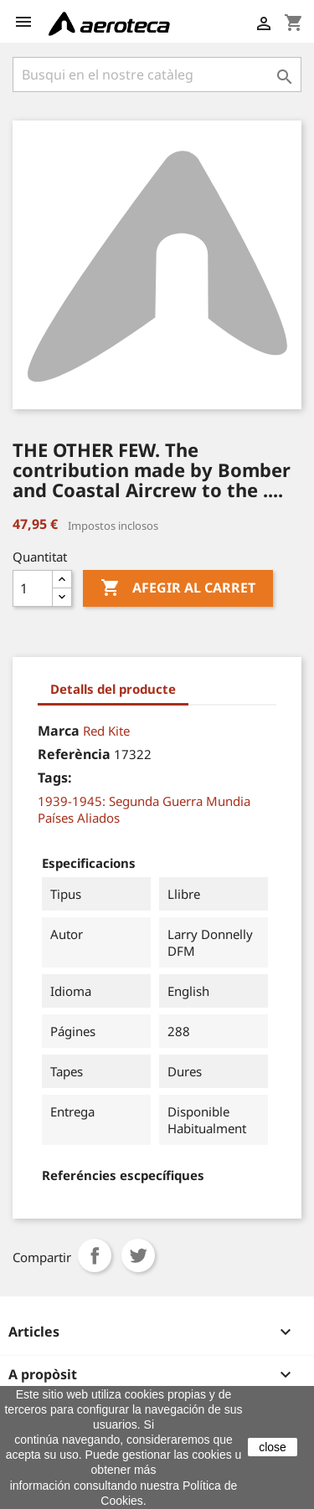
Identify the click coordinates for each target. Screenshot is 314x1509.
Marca (59, 730)
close (272, 1447)
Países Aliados (79, 817)
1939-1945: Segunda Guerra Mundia (144, 801)
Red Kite (106, 730)
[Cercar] (157, 74)
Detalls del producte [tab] (113, 688)
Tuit (138, 1255)
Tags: (55, 777)
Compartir (94, 1255)
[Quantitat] (33, 588)
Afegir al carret (177, 588)
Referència (74, 754)
